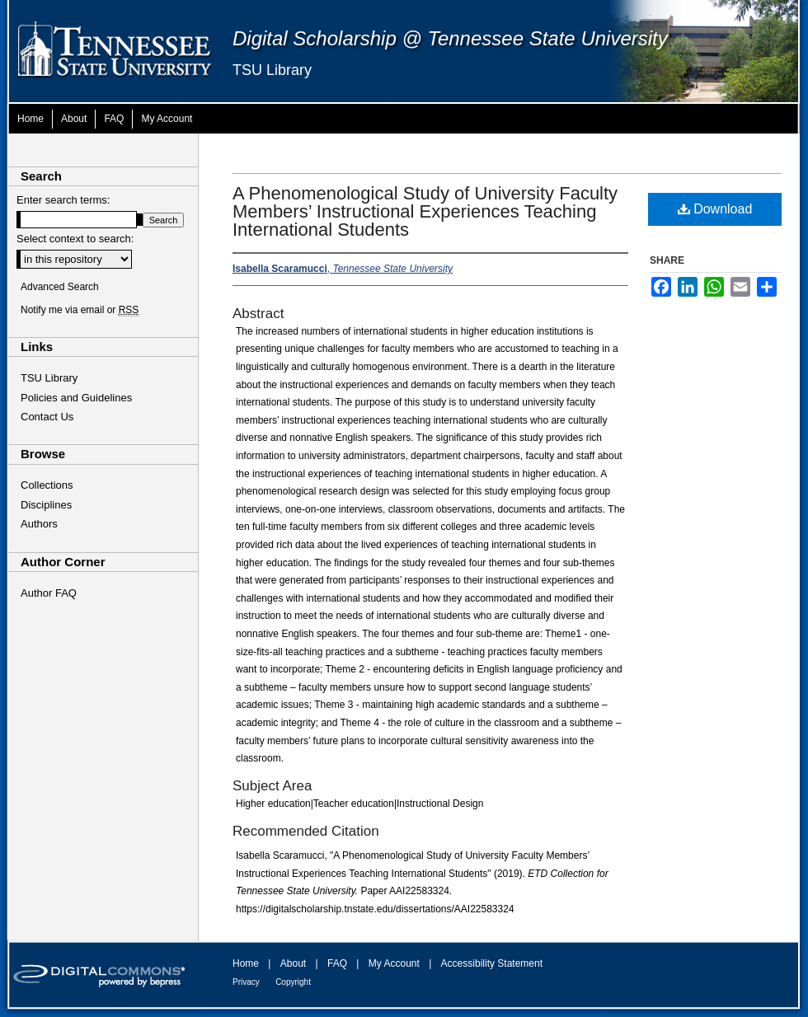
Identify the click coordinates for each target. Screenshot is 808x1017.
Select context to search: (75, 238)
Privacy (246, 982)
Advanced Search (60, 287)
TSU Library (272, 70)
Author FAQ (49, 593)
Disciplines (46, 505)
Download (715, 209)
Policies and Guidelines (76, 397)
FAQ (337, 963)
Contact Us (47, 416)
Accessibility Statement (492, 963)
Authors (39, 524)
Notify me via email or (80, 310)
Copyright (293, 982)
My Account (394, 963)
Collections (47, 485)
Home (246, 963)
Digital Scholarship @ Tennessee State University (450, 38)
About (293, 963)
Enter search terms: (63, 200)
